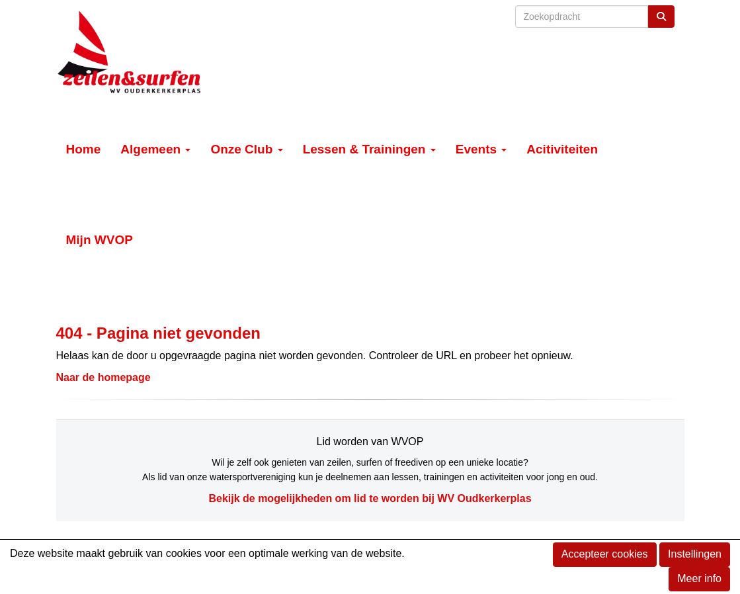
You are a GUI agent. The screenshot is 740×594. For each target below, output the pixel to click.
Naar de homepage (103, 377)
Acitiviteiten (562, 149)
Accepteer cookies (604, 554)
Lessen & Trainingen (369, 149)
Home (83, 149)
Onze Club (246, 149)
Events (481, 149)
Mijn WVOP (99, 240)
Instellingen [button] (694, 554)
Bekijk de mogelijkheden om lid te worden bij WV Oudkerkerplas (369, 498)
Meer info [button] (699, 578)
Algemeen (155, 149)
